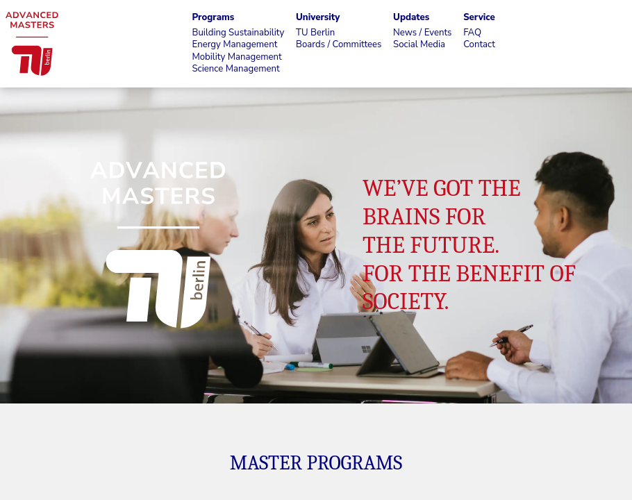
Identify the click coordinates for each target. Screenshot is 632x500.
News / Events (422, 33)
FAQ (472, 33)
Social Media (419, 45)
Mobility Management (236, 57)
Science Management (235, 69)
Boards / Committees (338, 45)
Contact (479, 45)
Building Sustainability (238, 33)
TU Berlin (315, 33)
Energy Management (234, 45)
